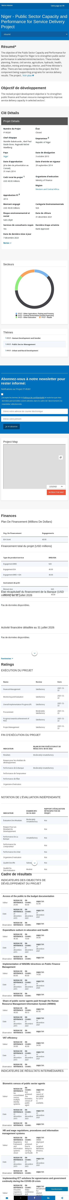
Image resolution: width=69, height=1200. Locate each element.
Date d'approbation (12, 161)
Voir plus (28, 75)
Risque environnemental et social (16, 214)
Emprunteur (42, 138)
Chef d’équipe (10, 137)
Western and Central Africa (47, 189)
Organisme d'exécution (47, 176)
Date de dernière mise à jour (17, 234)
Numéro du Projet (12, 128)
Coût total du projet (13, 177)
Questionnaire (56, 1189)
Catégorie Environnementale (50, 204)
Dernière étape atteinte (47, 225)
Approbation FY (11, 194)
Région (39, 185)
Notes (6, 243)
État (38, 128)
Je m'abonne (11, 426)
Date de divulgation (45, 152)
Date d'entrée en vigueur (48, 161)
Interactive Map (56, 492)
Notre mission (7, 5)
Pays (5, 152)
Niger (5, 156)
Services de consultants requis (18, 225)
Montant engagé (11, 204)
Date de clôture (43, 213)
